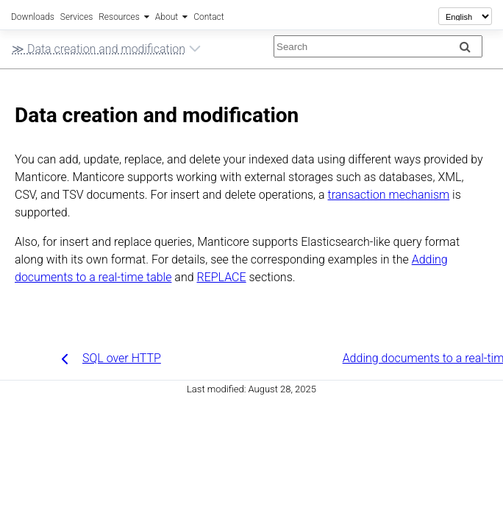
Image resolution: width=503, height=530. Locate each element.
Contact (208, 17)
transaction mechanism (389, 195)
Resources (119, 17)
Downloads (32, 17)
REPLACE (221, 277)
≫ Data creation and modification (106, 51)
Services (76, 17)
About (166, 17)
